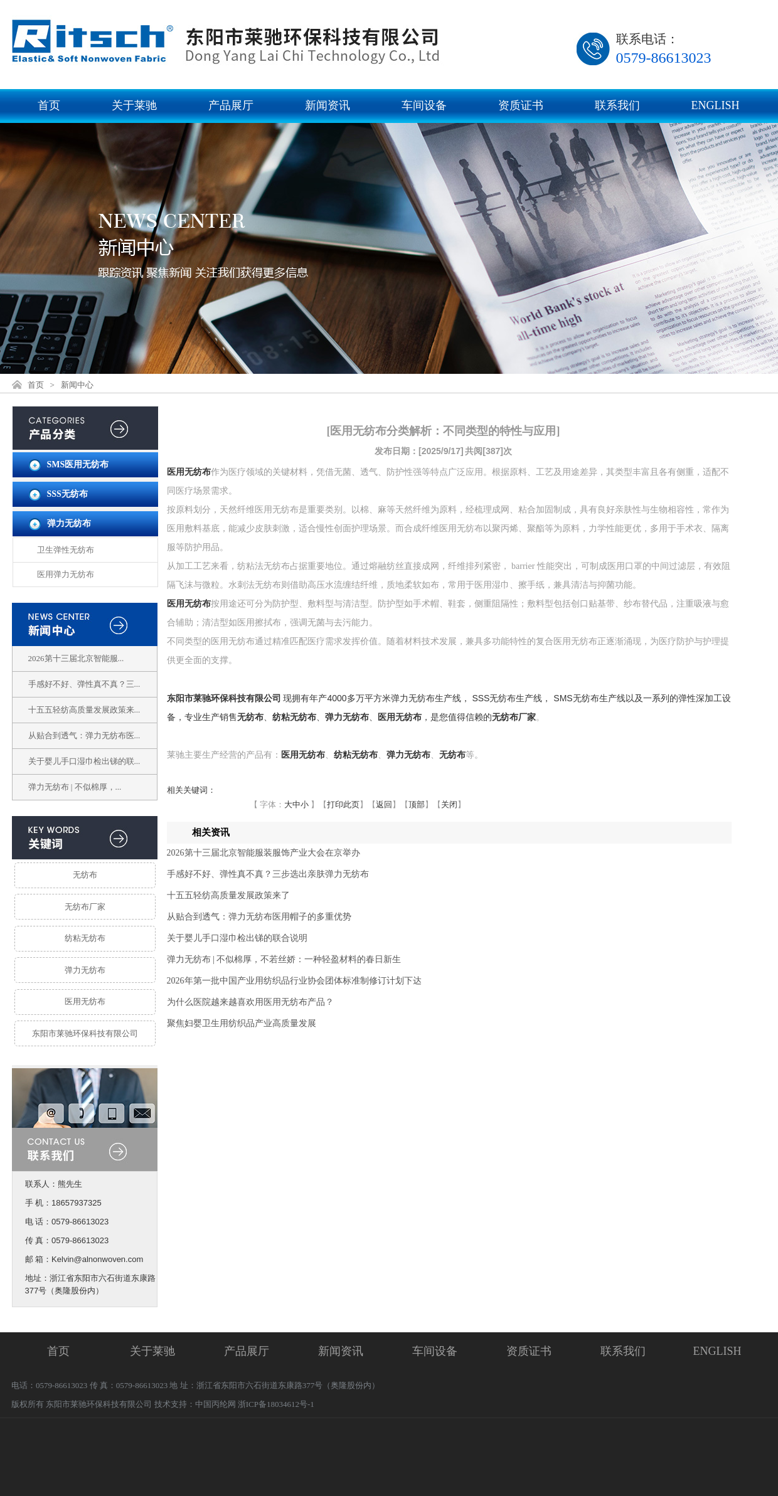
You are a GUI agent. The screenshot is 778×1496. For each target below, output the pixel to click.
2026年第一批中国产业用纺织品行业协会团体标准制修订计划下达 (294, 980)
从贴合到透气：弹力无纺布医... (84, 735)
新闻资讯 (327, 105)
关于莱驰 (134, 105)
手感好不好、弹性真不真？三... (84, 684)
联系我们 (617, 105)
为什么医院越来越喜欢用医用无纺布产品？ (250, 1002)
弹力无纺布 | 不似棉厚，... (75, 787)
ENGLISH (715, 105)
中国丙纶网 (215, 1404)
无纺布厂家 (85, 906)
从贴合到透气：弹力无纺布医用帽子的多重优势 (259, 916)
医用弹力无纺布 (65, 574)
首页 (49, 105)
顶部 (416, 804)
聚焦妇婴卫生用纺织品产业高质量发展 (241, 1023)
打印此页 (343, 804)
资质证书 (520, 105)
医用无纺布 (85, 1001)
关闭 (449, 804)
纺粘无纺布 (85, 938)
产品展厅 (230, 105)
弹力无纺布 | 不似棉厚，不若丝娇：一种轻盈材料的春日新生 (284, 959)
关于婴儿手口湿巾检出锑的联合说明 (237, 938)
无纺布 (85, 874)
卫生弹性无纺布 (65, 549)
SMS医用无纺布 (78, 464)
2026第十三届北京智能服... (76, 658)
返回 (384, 804)
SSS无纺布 (67, 494)
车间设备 (424, 105)
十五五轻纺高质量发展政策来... (84, 709)
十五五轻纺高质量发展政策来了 (228, 895)
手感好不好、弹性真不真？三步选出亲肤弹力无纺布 (268, 874)
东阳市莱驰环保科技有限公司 (85, 1033)
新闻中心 (77, 385)
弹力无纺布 (69, 523)
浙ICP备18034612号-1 (276, 1404)
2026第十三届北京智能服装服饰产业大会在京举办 (263, 852)
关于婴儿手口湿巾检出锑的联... (84, 761)
